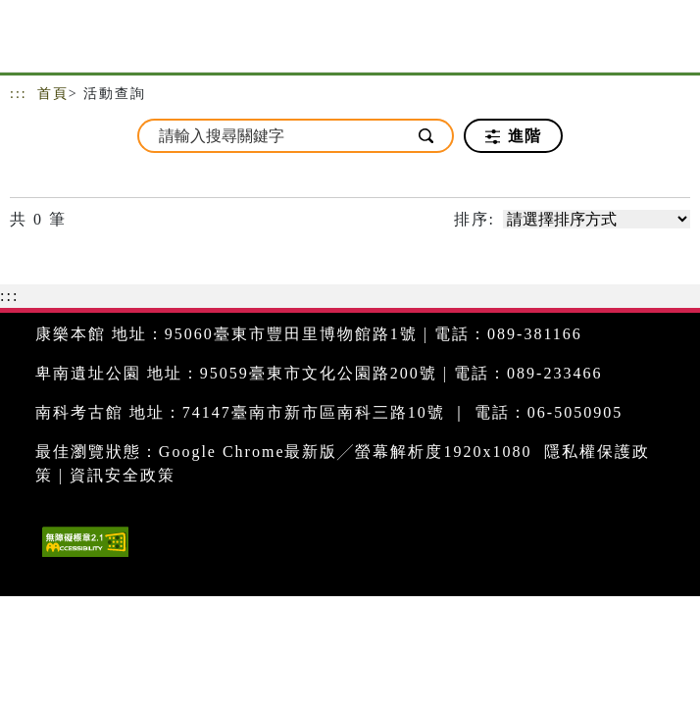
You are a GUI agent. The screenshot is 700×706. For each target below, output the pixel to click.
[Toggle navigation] (670, 42)
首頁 (53, 93)
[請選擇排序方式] (596, 219)
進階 (513, 136)
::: (18, 93)
